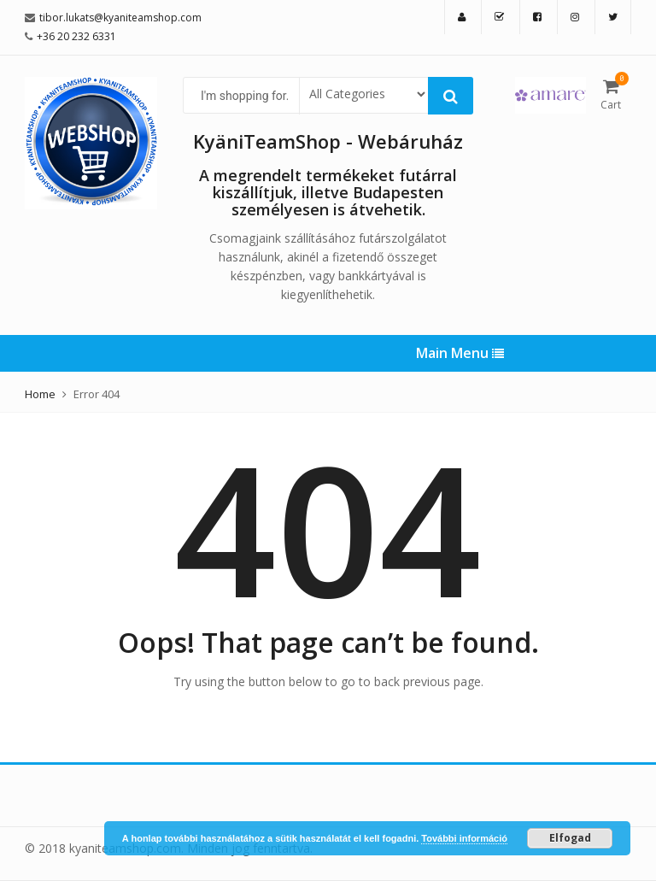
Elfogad (570, 838)
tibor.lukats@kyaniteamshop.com (120, 17)
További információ (464, 838)
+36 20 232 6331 (76, 36)
